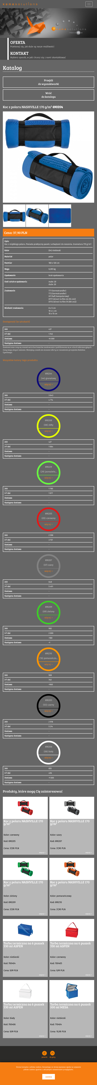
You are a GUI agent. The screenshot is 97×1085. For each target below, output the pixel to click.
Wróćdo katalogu (48, 95)
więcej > (48, 384)
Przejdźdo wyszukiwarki (48, 82)
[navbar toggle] (88, 4)
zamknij (48, 1077)
